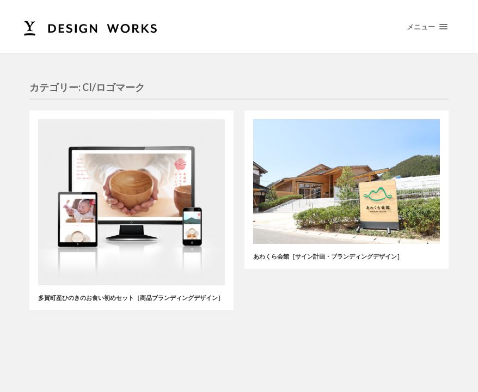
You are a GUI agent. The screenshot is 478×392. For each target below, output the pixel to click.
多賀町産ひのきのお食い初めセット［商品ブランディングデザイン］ (131, 297)
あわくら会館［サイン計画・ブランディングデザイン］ (328, 256)
